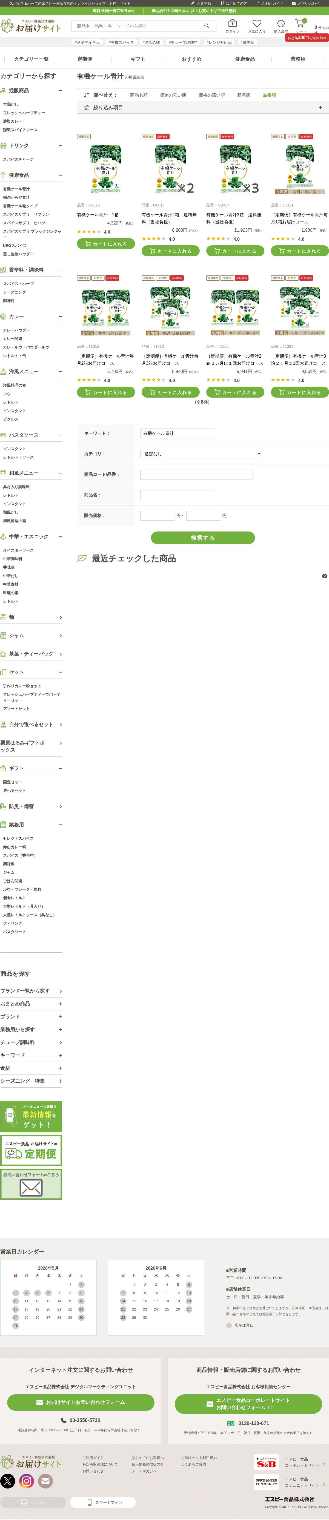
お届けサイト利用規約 (199, 1458)
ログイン (232, 31)
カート (301, 26)
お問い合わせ (308, 3)
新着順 (243, 95)
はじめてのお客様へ (148, 1458)
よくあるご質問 (193, 1464)
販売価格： (95, 515)
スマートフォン (108, 1502)
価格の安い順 (173, 95)
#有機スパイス (121, 42)
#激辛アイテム (87, 42)
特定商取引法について (100, 1464)
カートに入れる (110, 244)
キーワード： (97, 433)
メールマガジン (144, 1471)
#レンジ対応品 (219, 42)
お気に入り (257, 31)
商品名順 (139, 95)
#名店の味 (151, 42)
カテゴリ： (95, 454)
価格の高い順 (212, 95)
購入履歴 (281, 31)
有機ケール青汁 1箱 (98, 214)
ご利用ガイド (272, 3)
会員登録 (204, 3)
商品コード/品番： (102, 474)
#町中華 (247, 42)
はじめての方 (236, 3)
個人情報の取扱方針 (148, 1464)
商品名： (93, 495)
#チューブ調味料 (183, 42)
